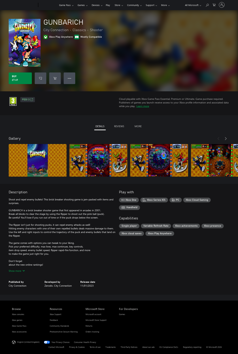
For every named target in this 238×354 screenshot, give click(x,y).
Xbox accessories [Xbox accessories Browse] (19, 331)
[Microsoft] (24, 5)
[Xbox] (48, 5)
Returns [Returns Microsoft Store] (89, 326)
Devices (96, 5)
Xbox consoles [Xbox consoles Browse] (18, 314)
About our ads (148, 347)
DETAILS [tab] (99, 126)
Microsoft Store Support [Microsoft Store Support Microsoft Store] (96, 320)
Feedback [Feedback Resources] (54, 320)
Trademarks (110, 347)
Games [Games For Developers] (122, 314)
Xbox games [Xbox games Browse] (17, 320)
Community (133, 5)
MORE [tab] (138, 126)
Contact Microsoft (56, 347)
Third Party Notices (129, 347)
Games (81, 5)
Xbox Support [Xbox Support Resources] (55, 314)
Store (117, 5)
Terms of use (95, 347)
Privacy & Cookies (77, 347)
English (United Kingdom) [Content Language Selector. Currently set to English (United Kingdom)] (28, 342)
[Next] (225, 138)
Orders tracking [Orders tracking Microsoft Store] (92, 331)
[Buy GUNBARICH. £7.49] (20, 78)
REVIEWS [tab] (119, 126)
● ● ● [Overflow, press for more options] (69, 78)
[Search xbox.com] (207, 5)
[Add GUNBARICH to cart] (55, 78)
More (164, 5)
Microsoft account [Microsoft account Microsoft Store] (93, 314)
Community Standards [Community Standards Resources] (59, 326)
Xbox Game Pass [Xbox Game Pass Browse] (19, 326)
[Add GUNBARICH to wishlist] (40, 78)
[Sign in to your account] (221, 5)
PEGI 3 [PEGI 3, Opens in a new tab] (27, 99)
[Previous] (218, 138)
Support (150, 5)
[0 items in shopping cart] (214, 4)
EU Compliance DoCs (169, 347)
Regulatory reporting (192, 347)
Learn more (142, 106)
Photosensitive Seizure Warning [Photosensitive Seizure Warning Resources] (64, 331)
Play (108, 5)
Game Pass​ (65, 5)
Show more (17, 270)
